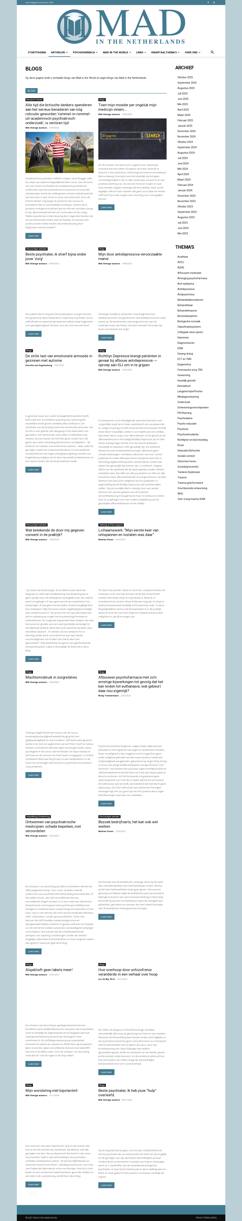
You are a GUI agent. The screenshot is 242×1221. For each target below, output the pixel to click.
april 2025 (183, 109)
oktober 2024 (185, 141)
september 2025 (187, 82)
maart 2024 (184, 179)
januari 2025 (185, 125)
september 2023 (187, 211)
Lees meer (33, 236)
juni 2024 (183, 163)
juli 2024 (183, 158)
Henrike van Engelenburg (38, 365)
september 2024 (187, 147)
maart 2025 (184, 115)
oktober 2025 (185, 77)
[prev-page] (27, 1194)
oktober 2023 (185, 206)
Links (141, 52)
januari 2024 (185, 190)
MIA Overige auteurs (36, 127)
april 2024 (183, 174)
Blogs (102, 99)
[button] (212, 52)
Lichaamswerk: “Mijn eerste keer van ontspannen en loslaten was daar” (128, 532)
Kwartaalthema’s (165, 52)
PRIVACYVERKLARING (206, 1217)
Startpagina (37, 52)
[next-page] (33, 1194)
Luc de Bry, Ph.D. (106, 979)
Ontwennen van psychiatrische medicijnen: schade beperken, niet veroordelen (53, 826)
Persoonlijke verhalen (37, 249)
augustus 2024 (186, 152)
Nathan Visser (105, 539)
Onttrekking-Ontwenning (38, 816)
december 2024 (187, 131)
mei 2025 (183, 104)
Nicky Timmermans (108, 695)
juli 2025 (183, 93)
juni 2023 (183, 228)
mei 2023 (183, 233)
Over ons (192, 52)
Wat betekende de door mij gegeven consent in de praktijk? (54, 532)
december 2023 (187, 195)
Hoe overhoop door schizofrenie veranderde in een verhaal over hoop (128, 972)
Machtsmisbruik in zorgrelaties (51, 677)
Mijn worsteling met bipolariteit (51, 1090)
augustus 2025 (186, 88)
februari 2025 (185, 120)
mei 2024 (183, 168)
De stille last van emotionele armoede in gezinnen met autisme (58, 358)
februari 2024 (185, 185)
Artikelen (59, 52)
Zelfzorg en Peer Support (111, 525)
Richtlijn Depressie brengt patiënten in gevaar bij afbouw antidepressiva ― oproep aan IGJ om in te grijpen (129, 360)
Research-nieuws (34, 99)
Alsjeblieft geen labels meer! (49, 970)
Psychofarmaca (85, 52)
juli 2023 (183, 222)
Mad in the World (117, 52)
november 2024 (187, 136)
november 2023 (187, 201)
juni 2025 (183, 98)
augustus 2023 (186, 217)
